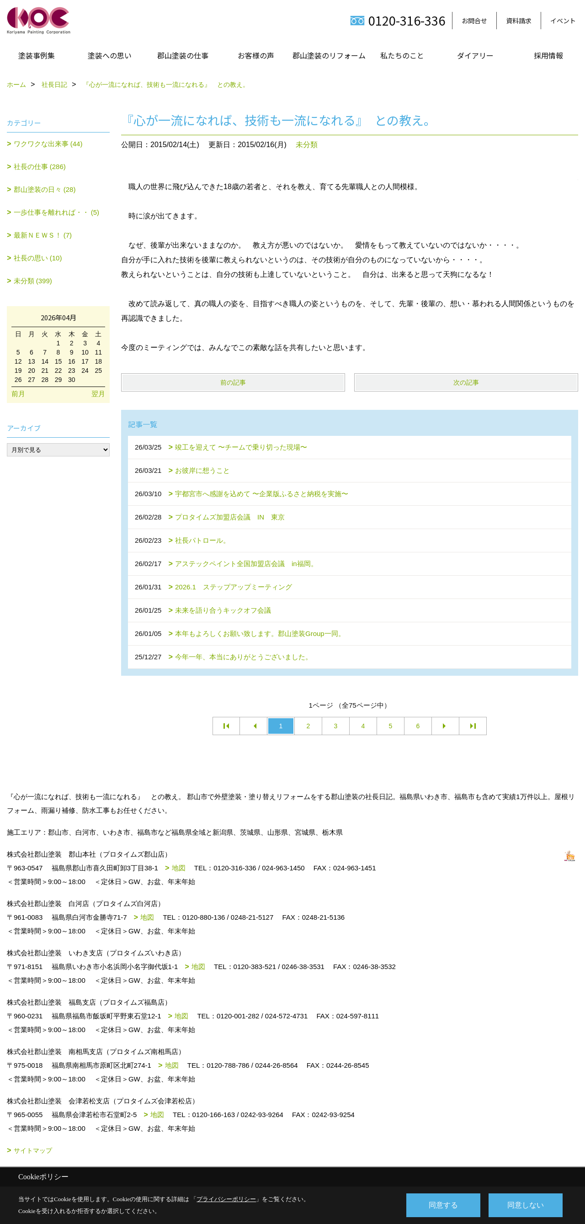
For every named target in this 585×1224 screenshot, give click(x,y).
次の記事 (466, 382)
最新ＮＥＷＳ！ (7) (43, 235)
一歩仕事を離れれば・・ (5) (57, 212)
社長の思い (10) (38, 258)
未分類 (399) (33, 281)
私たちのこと (402, 55)
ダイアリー (475, 55)
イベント (563, 20)
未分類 (307, 144)
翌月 (98, 393)
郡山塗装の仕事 (182, 55)
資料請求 (519, 20)
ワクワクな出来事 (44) (48, 144)
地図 (179, 868)
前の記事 (233, 382)
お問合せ (474, 20)
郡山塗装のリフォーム (329, 55)
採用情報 (548, 55)
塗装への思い (110, 55)
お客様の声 (256, 55)
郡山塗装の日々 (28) (45, 189)
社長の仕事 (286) (40, 166)
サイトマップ (33, 1150)
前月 (18, 393)
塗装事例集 (36, 55)
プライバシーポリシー (226, 1199)
